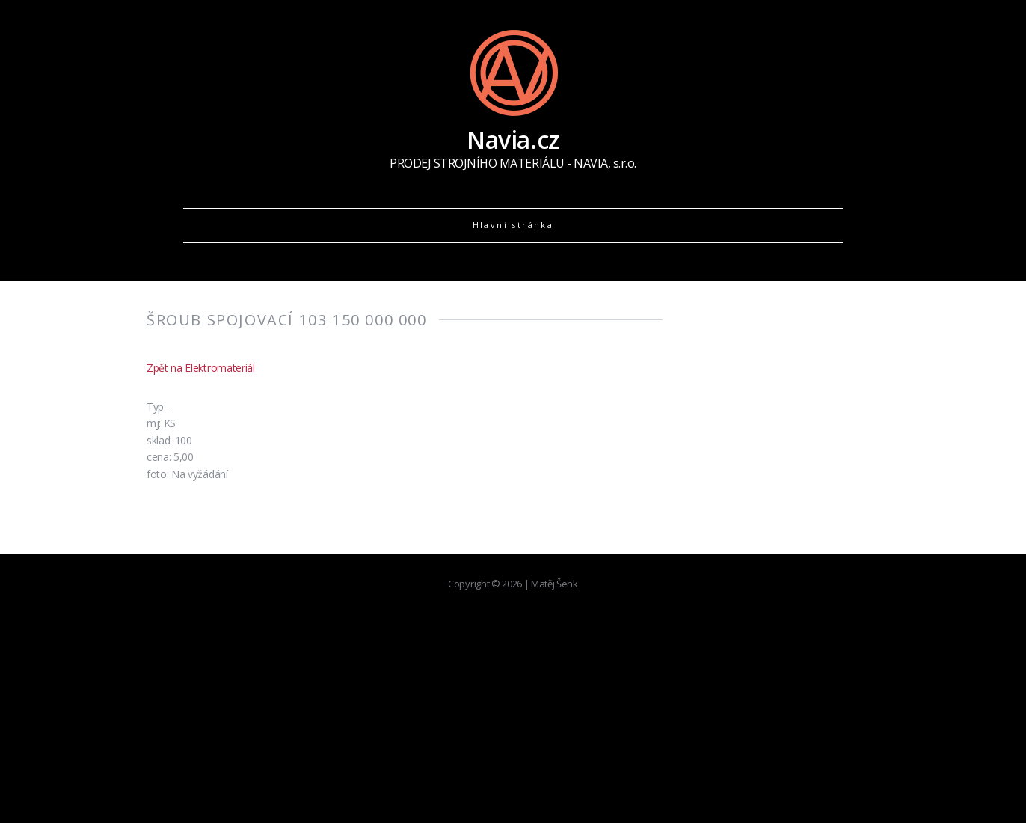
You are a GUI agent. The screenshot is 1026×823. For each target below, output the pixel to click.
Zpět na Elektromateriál (201, 368)
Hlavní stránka (513, 224)
